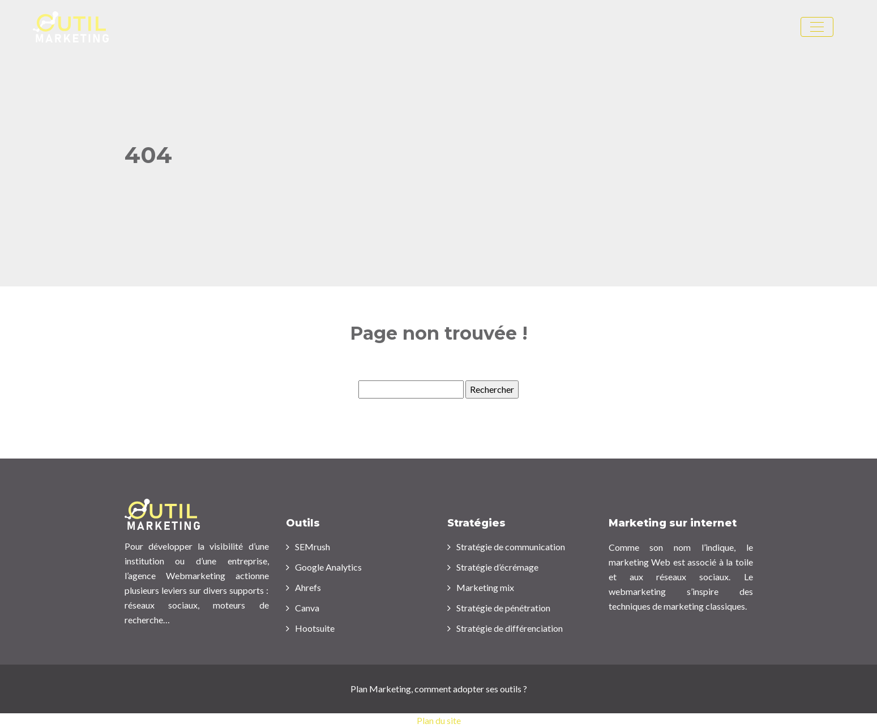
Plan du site (439, 720)
